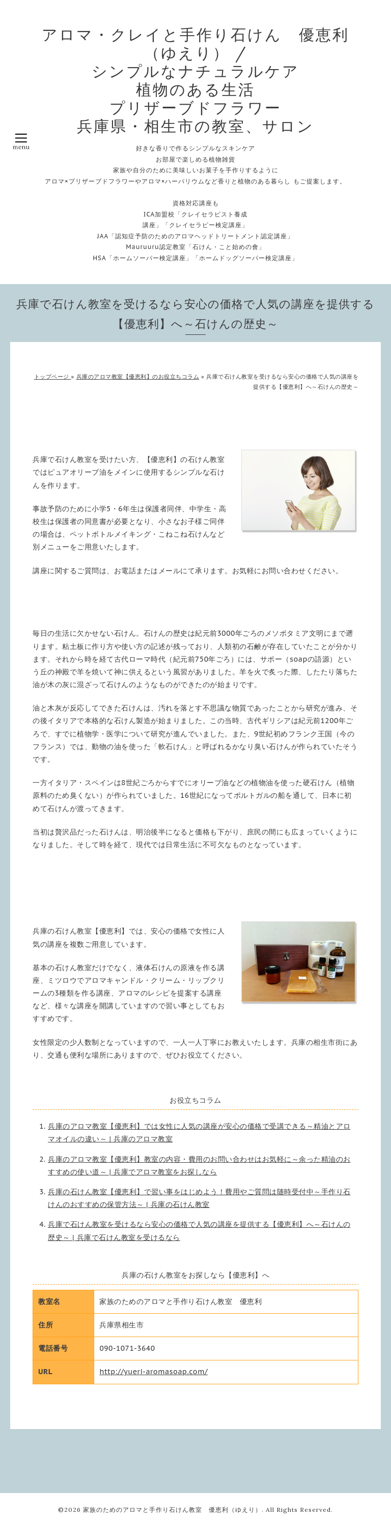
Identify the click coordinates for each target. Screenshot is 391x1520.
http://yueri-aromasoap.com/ (153, 1371)
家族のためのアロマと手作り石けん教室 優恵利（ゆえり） (172, 1509)
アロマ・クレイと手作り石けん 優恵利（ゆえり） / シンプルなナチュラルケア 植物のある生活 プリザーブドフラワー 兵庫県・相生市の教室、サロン (195, 80)
